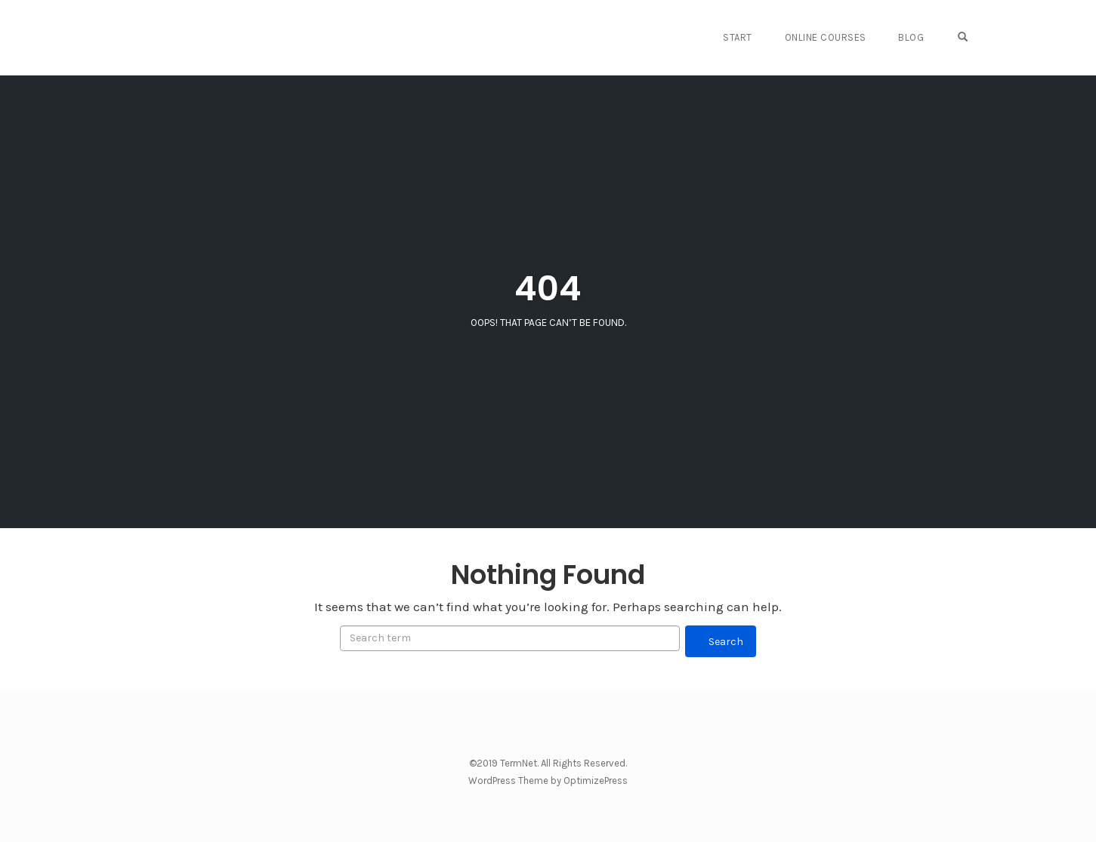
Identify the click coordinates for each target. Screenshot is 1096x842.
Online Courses (833, 37)
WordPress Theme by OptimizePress (548, 780)
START (747, 37)
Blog (917, 37)
